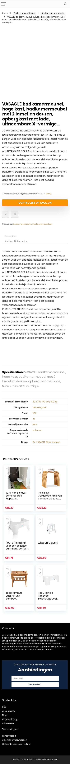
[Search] (65, 4)
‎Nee (35, 424)
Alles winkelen (9, 711)
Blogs (5, 715)
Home (5, 13)
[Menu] (3, 4)
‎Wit (34, 413)
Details (48, 194)
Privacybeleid (9, 735)
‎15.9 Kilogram (40, 407)
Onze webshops (10, 719)
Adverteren (8, 723)
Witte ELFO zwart (48, 542)
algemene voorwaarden (14, 739)
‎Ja (34, 418)
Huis (4, 706)
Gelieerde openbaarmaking (16, 744)
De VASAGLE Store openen (46, 442)
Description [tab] (10, 236)
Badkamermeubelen (24, 13)
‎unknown (37, 430)
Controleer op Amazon (35, 203)
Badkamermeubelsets (53, 13)
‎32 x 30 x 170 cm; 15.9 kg (45, 401)
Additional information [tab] (16, 241)
